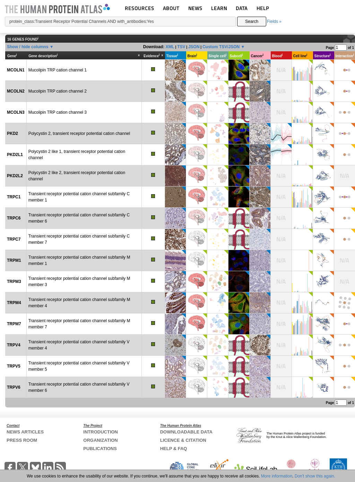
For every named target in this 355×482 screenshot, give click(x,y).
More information (276, 476)
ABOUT (171, 8)
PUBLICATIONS (100, 448)
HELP (263, 8)
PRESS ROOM (22, 440)
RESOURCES (139, 8)
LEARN (219, 8)
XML (169, 46)
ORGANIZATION (100, 440)
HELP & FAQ (173, 448)
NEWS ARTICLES (25, 431)
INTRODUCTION (100, 431)
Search (251, 21)
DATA (242, 8)
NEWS (195, 8)
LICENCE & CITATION (183, 440)
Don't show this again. (315, 476)
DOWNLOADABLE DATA (186, 431)
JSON (194, 46)
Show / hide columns (27, 46)
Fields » (274, 21)
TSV (181, 46)
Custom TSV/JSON (221, 46)
